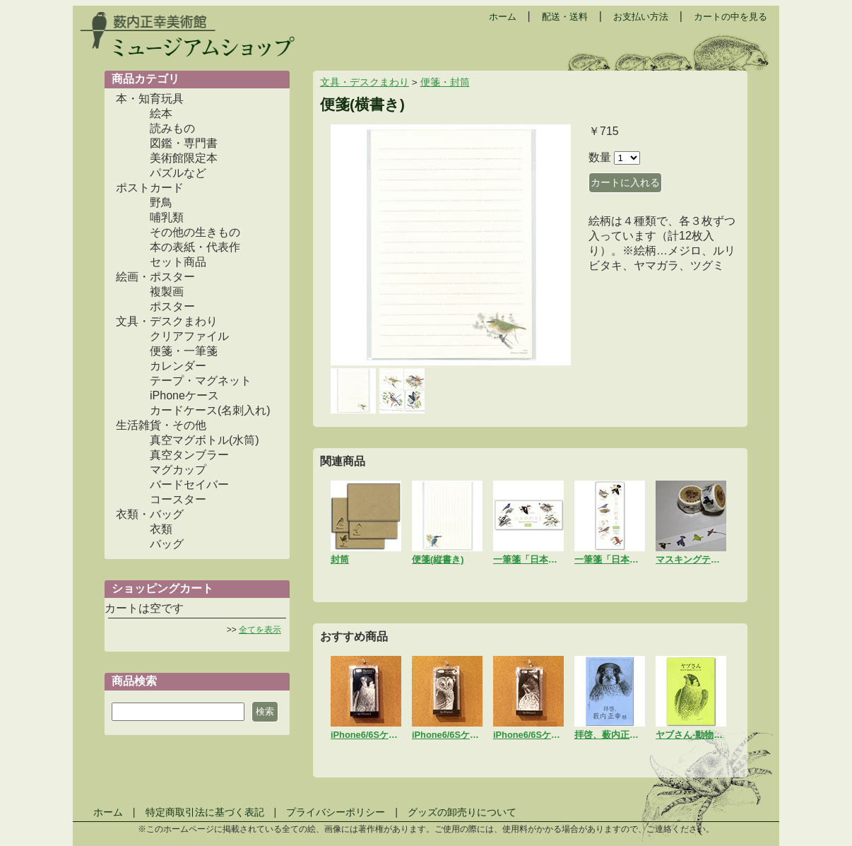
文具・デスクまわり (167, 321)
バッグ (167, 544)
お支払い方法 (640, 16)
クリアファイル (189, 336)
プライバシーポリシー (335, 812)
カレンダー (178, 366)
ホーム (502, 16)
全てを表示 (260, 630)
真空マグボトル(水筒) (204, 440)
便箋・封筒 (445, 82)
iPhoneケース (184, 395)
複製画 (167, 292)
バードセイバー (189, 484)
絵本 (161, 113)
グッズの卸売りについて (462, 812)
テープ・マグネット (201, 381)
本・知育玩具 (150, 99)
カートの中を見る (730, 16)
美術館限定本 (184, 158)
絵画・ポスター (155, 277)
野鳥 (161, 202)
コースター (178, 499)
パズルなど (178, 173)
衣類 (161, 529)
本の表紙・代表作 (195, 247)
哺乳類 (167, 217)
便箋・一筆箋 (184, 351)
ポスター (172, 306)
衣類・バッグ (150, 514)
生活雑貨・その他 (161, 425)
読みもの (172, 128)
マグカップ (178, 470)
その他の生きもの (195, 232)
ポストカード (150, 188)
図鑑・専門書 (184, 143)
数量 (599, 157)
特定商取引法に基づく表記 (205, 812)
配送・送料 (565, 16)
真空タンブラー (189, 455)
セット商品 (178, 262)
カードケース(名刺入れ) (210, 410)
